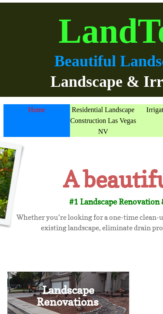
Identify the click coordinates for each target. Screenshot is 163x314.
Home (36, 109)
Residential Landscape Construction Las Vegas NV (103, 120)
